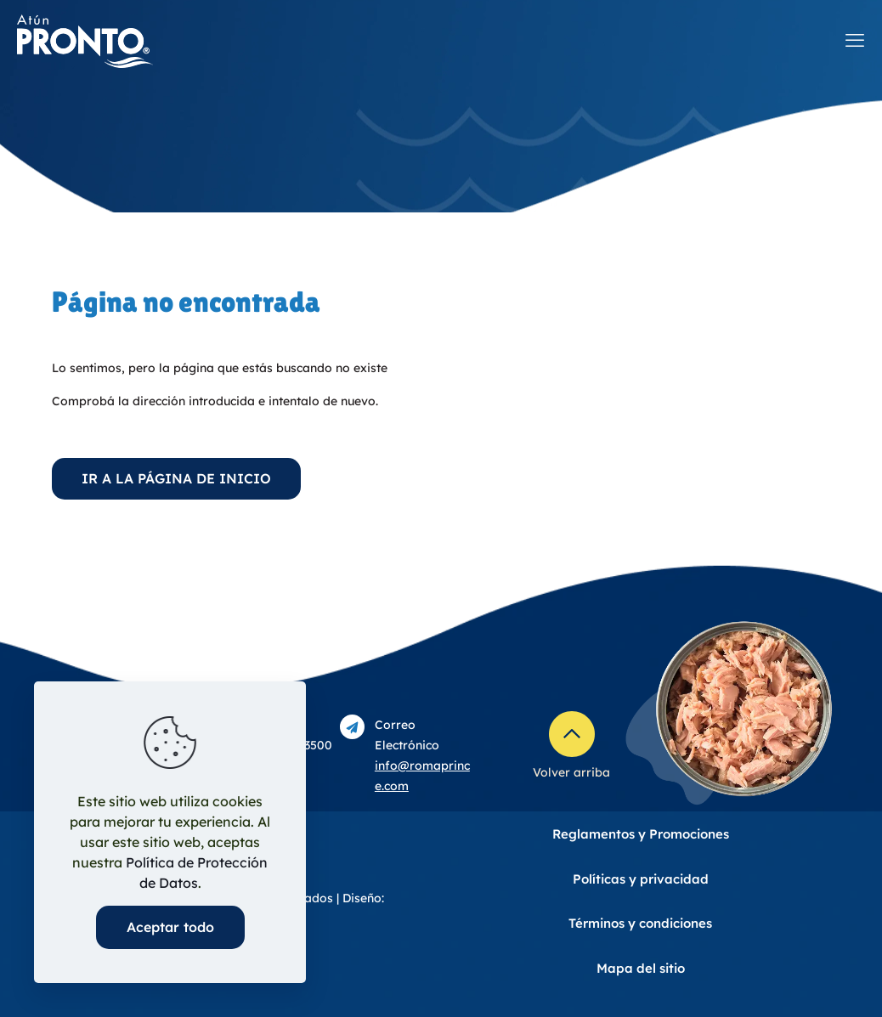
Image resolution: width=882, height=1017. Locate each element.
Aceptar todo (170, 926)
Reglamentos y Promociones (640, 834)
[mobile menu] (854, 39)
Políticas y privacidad (641, 879)
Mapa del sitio (640, 968)
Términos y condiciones (640, 923)
